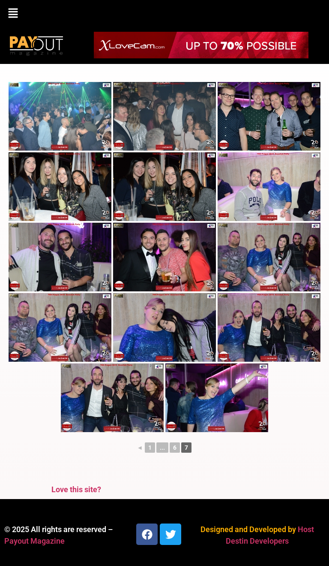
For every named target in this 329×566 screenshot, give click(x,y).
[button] (164, 13)
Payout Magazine (34, 540)
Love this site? (76, 489)
